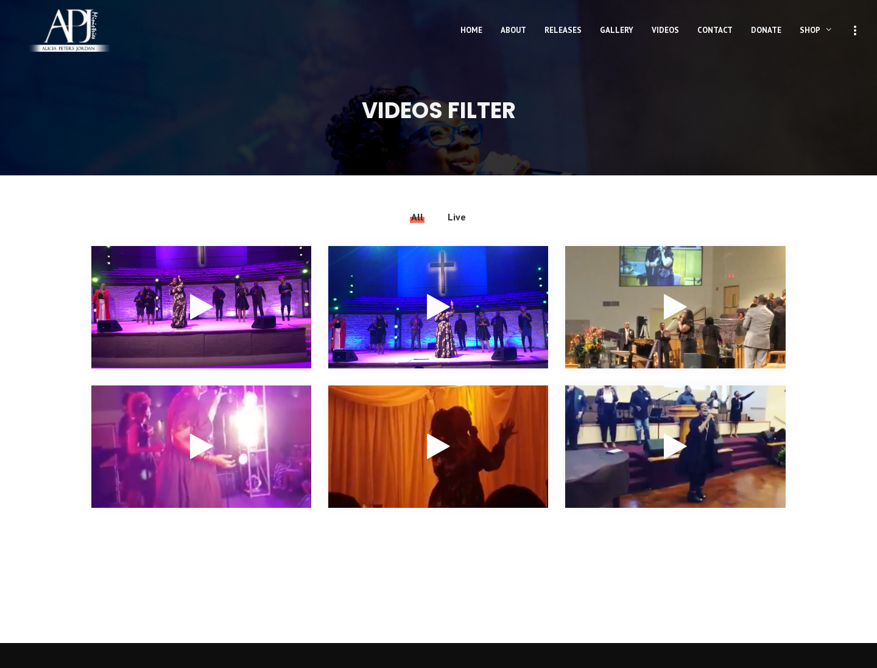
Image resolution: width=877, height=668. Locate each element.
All (417, 217)
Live (457, 217)
